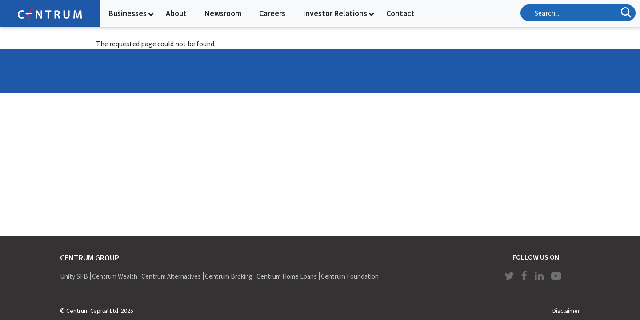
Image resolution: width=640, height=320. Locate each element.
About (176, 13)
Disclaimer (566, 311)
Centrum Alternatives (171, 276)
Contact (400, 13)
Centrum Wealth (114, 276)
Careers (272, 13)
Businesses (127, 13)
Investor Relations (335, 13)
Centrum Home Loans (286, 276)
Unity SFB (74, 276)
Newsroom (222, 13)
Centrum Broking (228, 276)
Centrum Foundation (350, 276)
